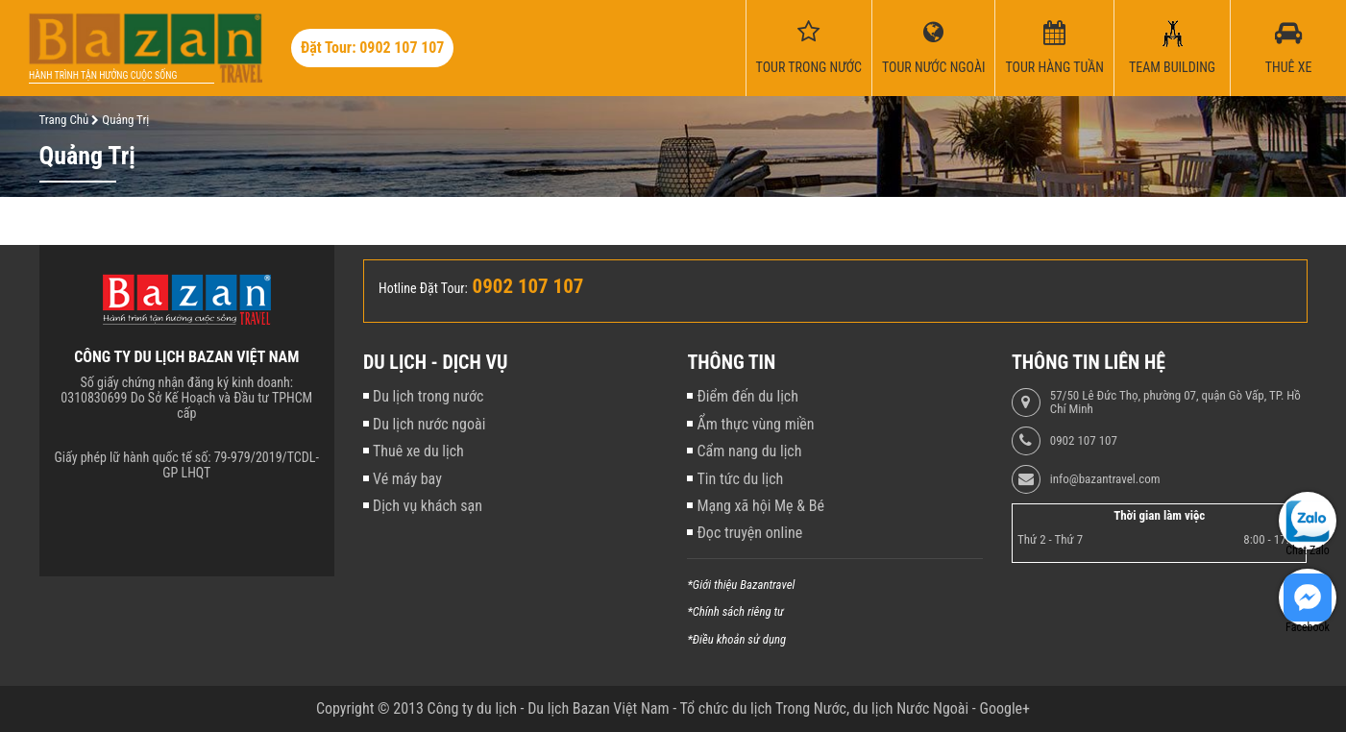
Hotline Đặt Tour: (423, 288)
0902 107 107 (1083, 441)
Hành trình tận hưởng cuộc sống (103, 75)
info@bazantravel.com (1105, 479)
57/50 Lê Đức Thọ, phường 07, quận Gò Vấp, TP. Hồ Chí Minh (1175, 402)
